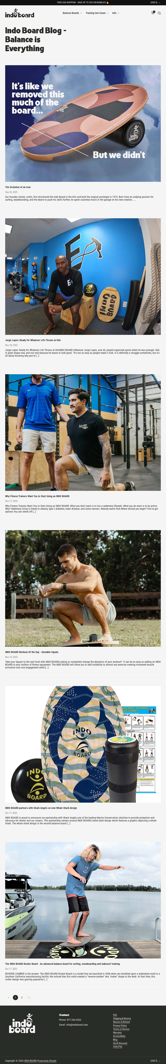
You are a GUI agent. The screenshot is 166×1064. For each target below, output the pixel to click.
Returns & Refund (122, 1021)
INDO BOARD (30, 1059)
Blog (115, 1038)
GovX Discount (120, 1042)
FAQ (115, 1014)
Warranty (117, 1031)
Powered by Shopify (48, 1059)
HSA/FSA (118, 1045)
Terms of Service (121, 1028)
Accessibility (119, 1035)
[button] (159, 13)
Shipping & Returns (123, 1017)
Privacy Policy (120, 1024)
